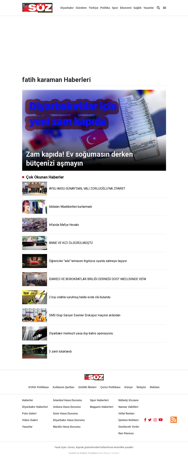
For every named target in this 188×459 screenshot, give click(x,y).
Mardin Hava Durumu (66, 426)
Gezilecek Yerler (128, 426)
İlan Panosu (126, 433)
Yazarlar (148, 7)
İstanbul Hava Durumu (67, 400)
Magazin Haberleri (101, 406)
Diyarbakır (67, 7)
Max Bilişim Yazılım (108, 453)
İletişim (141, 387)
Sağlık (138, 7)
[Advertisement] (94, 45)
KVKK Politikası (38, 387)
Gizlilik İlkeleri (87, 387)
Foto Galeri (29, 413)
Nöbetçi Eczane (128, 400)
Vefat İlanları (126, 413)
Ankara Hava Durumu (67, 406)
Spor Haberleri (99, 400)
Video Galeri (30, 420)
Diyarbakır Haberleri (35, 406)
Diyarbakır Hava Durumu (69, 420)
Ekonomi (125, 7)
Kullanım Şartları (63, 387)
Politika (105, 7)
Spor (115, 7)
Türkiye (93, 7)
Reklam (155, 387)
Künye (128, 387)
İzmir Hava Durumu (65, 413)
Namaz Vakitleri (128, 406)
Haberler (27, 400)
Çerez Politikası (110, 387)
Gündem (81, 7)
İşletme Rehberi (128, 420)
